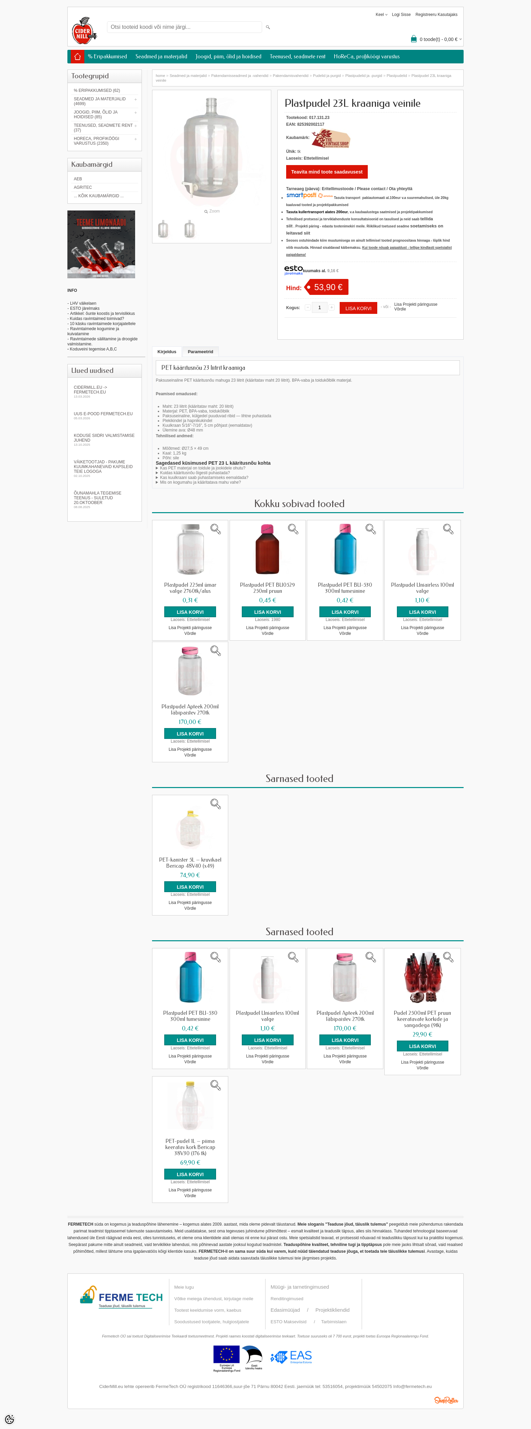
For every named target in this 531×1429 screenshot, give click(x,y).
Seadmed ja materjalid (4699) (100, 101)
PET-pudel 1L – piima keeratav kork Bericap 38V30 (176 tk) (190, 1147)
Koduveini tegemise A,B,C (93, 349)
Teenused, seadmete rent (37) (103, 128)
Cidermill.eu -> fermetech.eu (104, 391)
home (160, 76)
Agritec (83, 187)
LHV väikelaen (83, 303)
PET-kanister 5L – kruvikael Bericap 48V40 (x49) (190, 863)
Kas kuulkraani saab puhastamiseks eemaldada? (204, 477)
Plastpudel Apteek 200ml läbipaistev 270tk (190, 710)
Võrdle (400, 309)
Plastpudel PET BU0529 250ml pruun (267, 588)
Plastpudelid (397, 76)
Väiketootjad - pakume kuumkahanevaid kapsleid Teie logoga (104, 469)
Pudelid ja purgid (327, 76)
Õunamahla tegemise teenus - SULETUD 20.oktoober (104, 500)
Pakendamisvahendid (291, 76)
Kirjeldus (166, 351)
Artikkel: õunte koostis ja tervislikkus (102, 313)
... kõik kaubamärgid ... (99, 196)
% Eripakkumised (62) (97, 90)
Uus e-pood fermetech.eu (104, 415)
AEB (78, 179)
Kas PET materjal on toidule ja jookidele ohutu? (203, 468)
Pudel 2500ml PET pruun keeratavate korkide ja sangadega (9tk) (422, 1019)
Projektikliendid (333, 1309)
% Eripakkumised (107, 56)
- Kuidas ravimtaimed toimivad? (95, 318)
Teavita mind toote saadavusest (327, 172)
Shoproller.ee (446, 1399)
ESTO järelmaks (85, 308)
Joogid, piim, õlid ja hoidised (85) (96, 114)
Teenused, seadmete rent (297, 56)
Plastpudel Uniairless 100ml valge (422, 588)
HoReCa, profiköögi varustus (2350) (96, 141)
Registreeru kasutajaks (437, 14)
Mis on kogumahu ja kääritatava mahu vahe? (200, 482)
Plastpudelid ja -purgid (363, 76)
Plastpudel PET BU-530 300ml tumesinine (345, 588)
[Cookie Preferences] (9, 1419)
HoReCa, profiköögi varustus (367, 56)
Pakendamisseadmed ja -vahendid (240, 76)
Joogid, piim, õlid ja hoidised (228, 56)
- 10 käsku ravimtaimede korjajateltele (101, 323)
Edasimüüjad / (293, 1309)
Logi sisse (401, 14)
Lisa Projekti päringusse (415, 304)
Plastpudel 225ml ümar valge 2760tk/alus (190, 588)
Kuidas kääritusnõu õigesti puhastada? (195, 472)
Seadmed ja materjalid (161, 56)
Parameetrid (200, 351)
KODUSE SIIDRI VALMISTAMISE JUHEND (104, 439)
